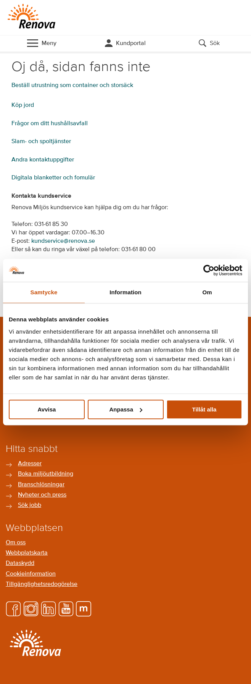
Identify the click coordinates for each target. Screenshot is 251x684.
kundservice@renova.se (63, 241)
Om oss (16, 543)
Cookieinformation (31, 574)
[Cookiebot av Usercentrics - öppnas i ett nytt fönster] (208, 270)
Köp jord (22, 105)
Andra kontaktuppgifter (42, 160)
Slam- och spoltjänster (41, 142)
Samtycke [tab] (44, 292)
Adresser (30, 464)
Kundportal (131, 43)
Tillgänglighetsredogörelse (41, 584)
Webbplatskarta (27, 553)
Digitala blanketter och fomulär (53, 178)
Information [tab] (125, 292)
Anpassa (125, 409)
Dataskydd (20, 563)
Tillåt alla (204, 409)
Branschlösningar (41, 485)
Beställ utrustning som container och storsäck (72, 85)
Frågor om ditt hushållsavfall (49, 124)
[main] (125, 176)
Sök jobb (29, 505)
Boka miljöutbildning (45, 474)
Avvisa (47, 409)
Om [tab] (207, 292)
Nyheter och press (42, 495)
